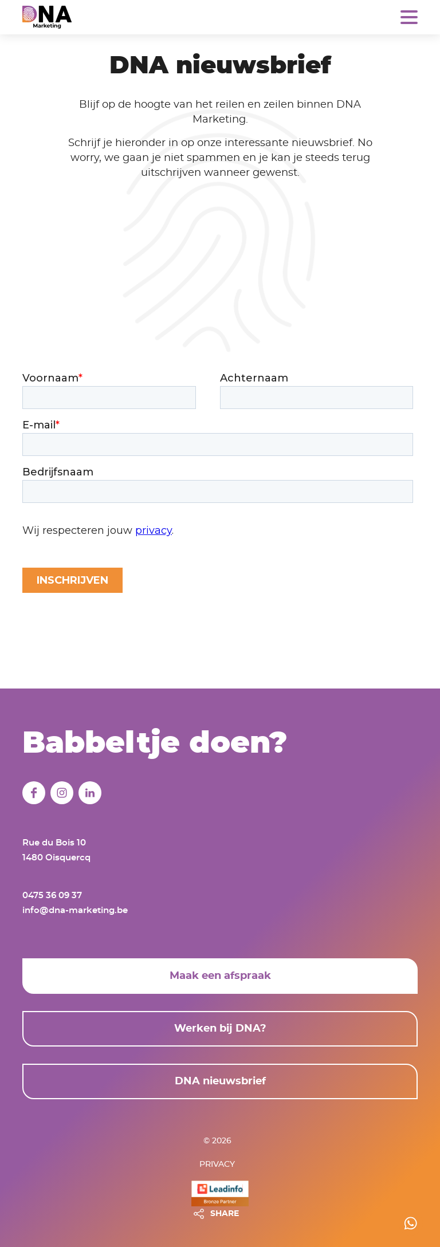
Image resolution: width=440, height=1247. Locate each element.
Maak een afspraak (220, 976)
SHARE (224, 1214)
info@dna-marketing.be (75, 910)
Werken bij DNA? (220, 1029)
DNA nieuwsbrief (220, 1081)
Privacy (217, 1165)
